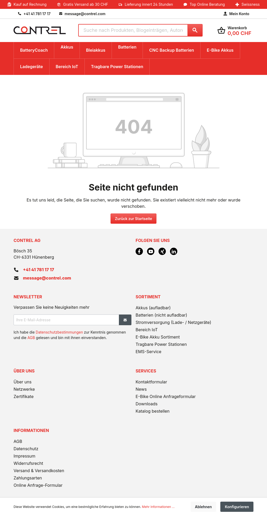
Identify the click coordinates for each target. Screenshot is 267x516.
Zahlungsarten (28, 478)
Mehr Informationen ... (158, 507)
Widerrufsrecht (28, 463)
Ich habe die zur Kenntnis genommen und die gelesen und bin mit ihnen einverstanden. (70, 335)
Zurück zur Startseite (133, 218)
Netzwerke (24, 389)
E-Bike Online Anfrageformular (166, 396)
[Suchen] (195, 30)
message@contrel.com (47, 278)
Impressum (24, 456)
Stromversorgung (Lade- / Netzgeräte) (173, 322)
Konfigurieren (237, 507)
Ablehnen (203, 507)
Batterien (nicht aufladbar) (161, 315)
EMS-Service (148, 351)
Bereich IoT (147, 329)
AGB (31, 337)
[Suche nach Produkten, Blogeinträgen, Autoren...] (132, 30)
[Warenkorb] (234, 30)
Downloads (146, 403)
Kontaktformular (151, 381)
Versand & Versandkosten (39, 470)
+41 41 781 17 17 (38, 269)
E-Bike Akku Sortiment (158, 337)
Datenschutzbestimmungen (59, 332)
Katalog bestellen (152, 411)
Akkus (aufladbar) (153, 307)
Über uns (23, 381)
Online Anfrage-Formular (38, 485)
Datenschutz (26, 448)
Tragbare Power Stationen (161, 344)
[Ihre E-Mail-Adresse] (66, 320)
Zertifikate (24, 396)
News (141, 389)
